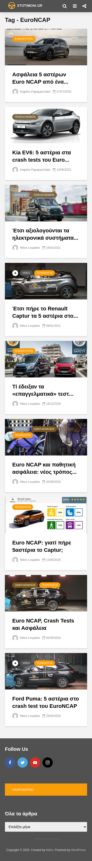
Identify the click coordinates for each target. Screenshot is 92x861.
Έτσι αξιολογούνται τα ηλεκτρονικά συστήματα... (45, 234)
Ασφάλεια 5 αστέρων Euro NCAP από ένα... (40, 78)
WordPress (78, 850)
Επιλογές (21, 195)
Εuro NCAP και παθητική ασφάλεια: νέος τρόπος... (44, 468)
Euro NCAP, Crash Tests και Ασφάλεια (43, 624)
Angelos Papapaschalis (31, 91)
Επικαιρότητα (24, 39)
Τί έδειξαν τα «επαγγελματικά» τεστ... (42, 390)
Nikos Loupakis (26, 247)
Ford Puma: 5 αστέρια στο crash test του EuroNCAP (45, 702)
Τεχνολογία (44, 273)
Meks (49, 850)
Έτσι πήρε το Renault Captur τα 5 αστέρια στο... (45, 312)
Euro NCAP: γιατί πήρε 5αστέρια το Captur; (41, 546)
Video (26, 273)
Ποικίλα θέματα (25, 117)
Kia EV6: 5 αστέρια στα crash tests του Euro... (41, 156)
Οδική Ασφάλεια (44, 429)
